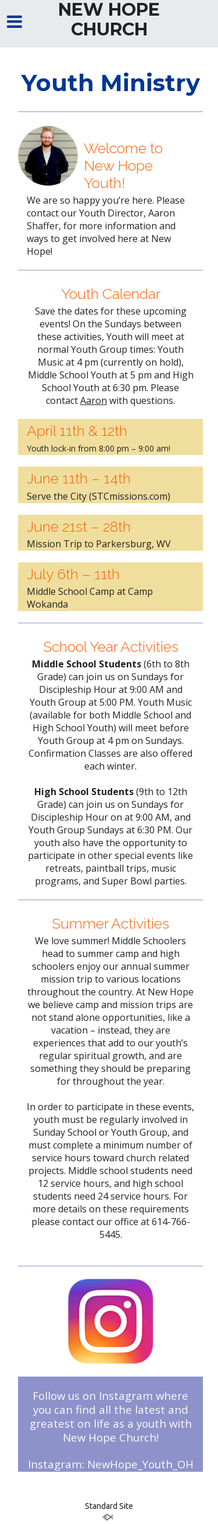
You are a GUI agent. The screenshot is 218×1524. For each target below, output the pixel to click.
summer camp (108, 953)
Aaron (93, 400)
